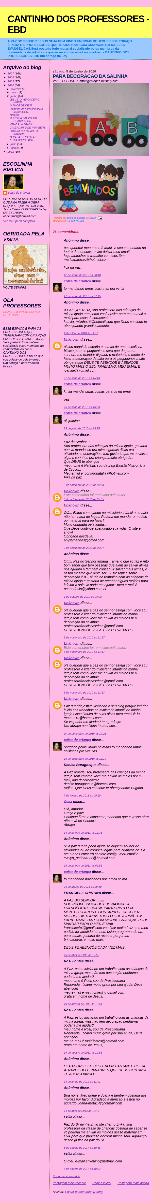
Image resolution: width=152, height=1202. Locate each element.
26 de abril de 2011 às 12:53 (81, 955)
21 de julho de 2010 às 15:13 (82, 378)
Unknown (72, 339)
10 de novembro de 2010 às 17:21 (85, 733)
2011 (11, 151)
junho (14, 96)
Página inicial (101, 1183)
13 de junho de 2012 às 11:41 (82, 1081)
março (15, 92)
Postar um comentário (66, 1176)
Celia (68, 802)
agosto (15, 147)
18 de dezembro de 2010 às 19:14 (85, 758)
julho (14, 144)
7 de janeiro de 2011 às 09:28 (82, 795)
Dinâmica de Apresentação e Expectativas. (26, 110)
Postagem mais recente (69, 1183)
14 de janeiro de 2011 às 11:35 (83, 832)
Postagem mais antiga (133, 1183)
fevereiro (16, 88)
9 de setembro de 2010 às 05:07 (84, 547)
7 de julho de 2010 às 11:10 (81, 333)
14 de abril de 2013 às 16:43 (81, 1110)
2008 (11, 77)
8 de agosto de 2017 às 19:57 (82, 1168)
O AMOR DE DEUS (21, 105)
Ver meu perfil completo (19, 221)
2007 (11, 73)
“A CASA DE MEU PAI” (23, 137)
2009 (11, 81)
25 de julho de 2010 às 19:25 (82, 428)
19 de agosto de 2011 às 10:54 (83, 1003)
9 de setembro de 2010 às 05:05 (84, 499)
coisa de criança (77, 281)
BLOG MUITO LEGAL (22, 140)
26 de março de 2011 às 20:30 (82, 886)
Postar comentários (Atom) (84, 1192)
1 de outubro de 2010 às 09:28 (83, 596)
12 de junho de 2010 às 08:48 (82, 275)
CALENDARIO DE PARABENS (28, 127)
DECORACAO (76, 221)
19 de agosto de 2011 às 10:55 (83, 1052)
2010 (11, 85)
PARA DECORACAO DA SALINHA (24, 132)
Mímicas (14, 115)
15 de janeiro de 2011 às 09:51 (83, 865)
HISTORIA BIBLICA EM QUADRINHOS (23, 119)
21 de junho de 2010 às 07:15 (82, 296)
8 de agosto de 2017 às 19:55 (82, 1147)
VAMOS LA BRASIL (21, 124)
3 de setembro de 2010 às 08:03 (84, 484)
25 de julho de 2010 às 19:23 (82, 406)
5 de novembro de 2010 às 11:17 (84, 637)
